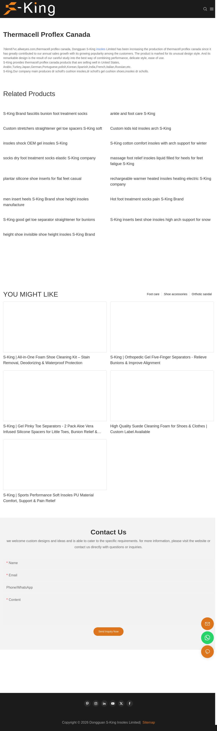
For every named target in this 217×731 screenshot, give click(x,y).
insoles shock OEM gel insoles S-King (35, 143)
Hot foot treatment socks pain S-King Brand (147, 199)
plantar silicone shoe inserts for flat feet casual (42, 178)
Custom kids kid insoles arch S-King (140, 128)
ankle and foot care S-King (132, 114)
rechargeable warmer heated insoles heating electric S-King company (160, 181)
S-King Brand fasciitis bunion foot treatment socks (45, 114)
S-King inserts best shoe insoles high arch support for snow (160, 220)
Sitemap (148, 722)
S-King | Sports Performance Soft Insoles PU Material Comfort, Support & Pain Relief (48, 498)
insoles (101, 49)
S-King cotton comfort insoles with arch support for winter (158, 143)
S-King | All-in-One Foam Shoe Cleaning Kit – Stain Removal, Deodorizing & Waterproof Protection (46, 360)
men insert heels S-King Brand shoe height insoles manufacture (46, 202)
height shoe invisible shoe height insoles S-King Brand (49, 234)
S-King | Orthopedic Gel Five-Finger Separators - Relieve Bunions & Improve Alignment (158, 360)
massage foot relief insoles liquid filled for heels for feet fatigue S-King (156, 161)
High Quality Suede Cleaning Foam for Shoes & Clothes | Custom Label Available (158, 429)
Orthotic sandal (202, 294)
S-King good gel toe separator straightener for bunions (49, 220)
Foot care (153, 294)
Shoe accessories (175, 294)
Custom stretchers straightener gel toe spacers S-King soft (52, 128)
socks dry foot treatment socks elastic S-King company (49, 158)
